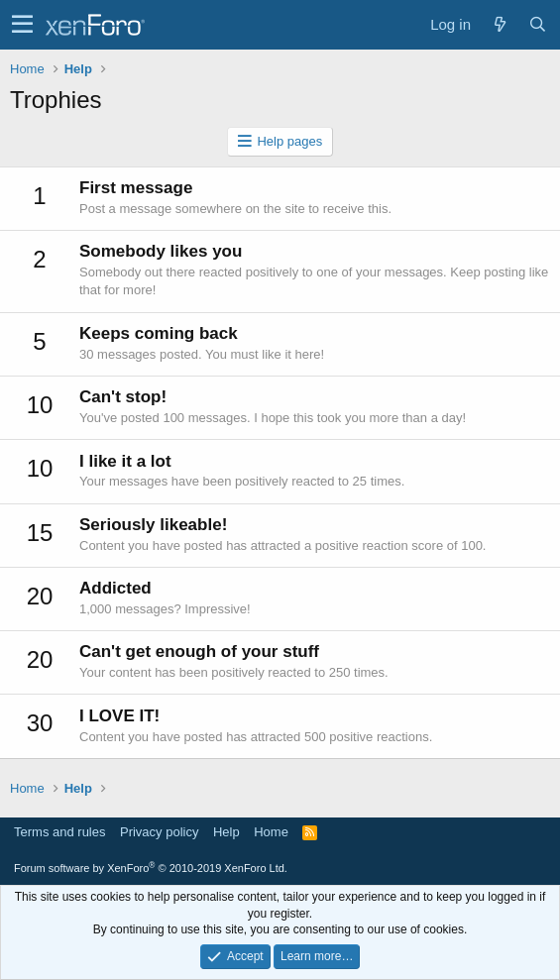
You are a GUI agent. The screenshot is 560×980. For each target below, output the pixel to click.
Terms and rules (59, 831)
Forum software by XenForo (150, 868)
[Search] (537, 24)
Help (226, 831)
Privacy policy (159, 831)
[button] (22, 25)
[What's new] (499, 24)
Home (271, 831)
